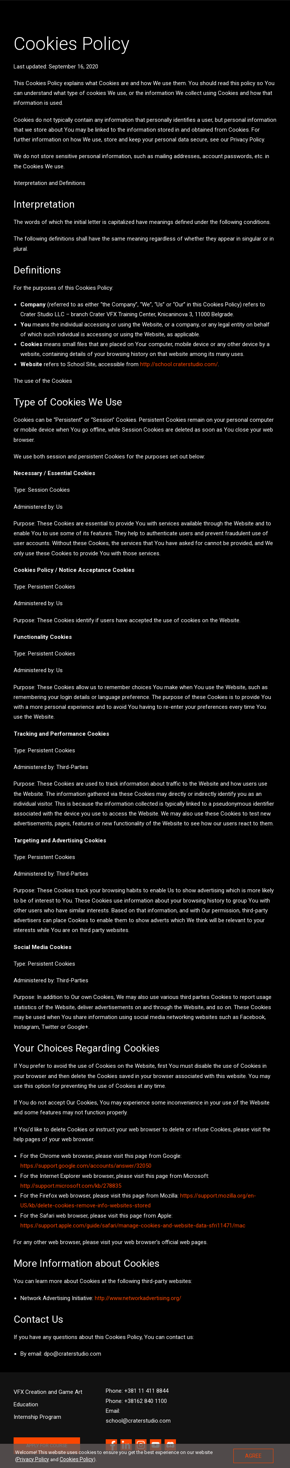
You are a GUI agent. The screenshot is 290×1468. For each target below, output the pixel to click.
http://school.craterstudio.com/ (179, 364)
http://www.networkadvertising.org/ (138, 1298)
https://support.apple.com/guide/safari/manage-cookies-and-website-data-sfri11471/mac (132, 1225)
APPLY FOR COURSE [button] (47, 1445)
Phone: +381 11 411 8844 (137, 1390)
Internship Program (37, 1417)
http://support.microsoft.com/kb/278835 (70, 1185)
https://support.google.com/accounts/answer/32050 (85, 1165)
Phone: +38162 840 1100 (136, 1401)
